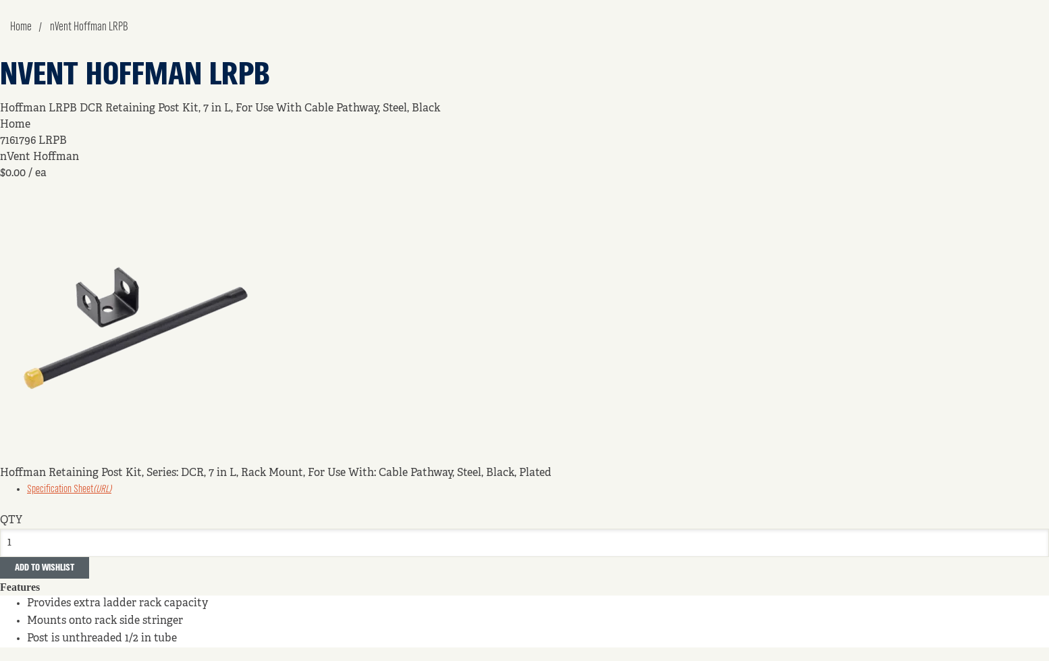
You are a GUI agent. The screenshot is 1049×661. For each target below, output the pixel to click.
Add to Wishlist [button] (44, 568)
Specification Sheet (69, 489)
